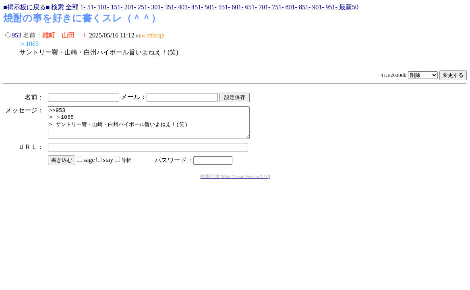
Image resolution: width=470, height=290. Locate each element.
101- (103, 7)
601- (237, 7)
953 (16, 35)
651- (251, 7)
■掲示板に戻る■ (26, 7)
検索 (57, 7)
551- (224, 7)
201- (130, 7)
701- (264, 7)
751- (278, 7)
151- (116, 7)
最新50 (348, 7)
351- (170, 7)
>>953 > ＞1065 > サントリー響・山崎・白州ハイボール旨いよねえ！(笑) (161, 125)
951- (331, 7)
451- (197, 7)
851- (305, 7)
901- (318, 7)
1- (82, 7)
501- (211, 7)
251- (143, 7)
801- (291, 7)
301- (157, 7)
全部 (72, 7)
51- (91, 7)
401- (184, 7)
